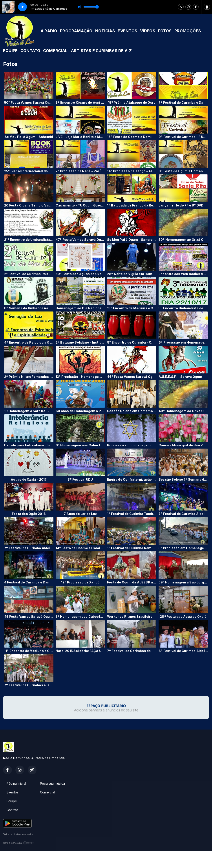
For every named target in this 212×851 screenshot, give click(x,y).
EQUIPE (10, 50)
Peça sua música (52, 783)
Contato (12, 810)
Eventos (12, 792)
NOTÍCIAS (105, 31)
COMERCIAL (55, 50)
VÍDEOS (147, 31)
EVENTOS (127, 31)
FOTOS (165, 31)
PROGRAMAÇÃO (76, 31)
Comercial (47, 792)
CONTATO (30, 50)
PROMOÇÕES (187, 31)
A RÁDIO (49, 31)
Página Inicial (16, 783)
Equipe (12, 801)
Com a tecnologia (18, 842)
